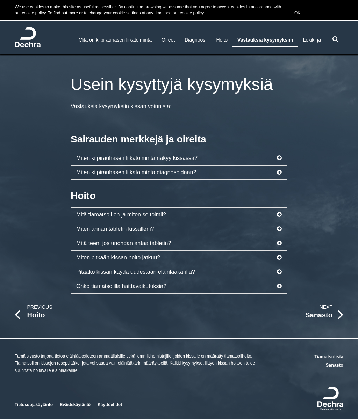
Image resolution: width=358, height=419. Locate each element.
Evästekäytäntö (75, 404)
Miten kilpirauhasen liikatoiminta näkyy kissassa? (179, 158)
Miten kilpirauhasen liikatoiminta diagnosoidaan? (179, 172)
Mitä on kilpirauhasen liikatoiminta (115, 40)
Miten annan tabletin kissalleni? (179, 229)
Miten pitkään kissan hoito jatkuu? (179, 257)
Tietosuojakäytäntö (34, 404)
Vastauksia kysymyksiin (265, 40)
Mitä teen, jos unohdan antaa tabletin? (179, 243)
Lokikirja (312, 40)
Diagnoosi (195, 40)
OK (297, 12)
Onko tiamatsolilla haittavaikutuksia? (179, 286)
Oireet (168, 40)
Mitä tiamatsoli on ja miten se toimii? (179, 215)
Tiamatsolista (328, 356)
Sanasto (334, 365)
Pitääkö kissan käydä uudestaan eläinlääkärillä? (179, 272)
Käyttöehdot (110, 404)
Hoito (222, 40)
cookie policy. (34, 12)
